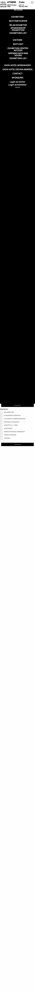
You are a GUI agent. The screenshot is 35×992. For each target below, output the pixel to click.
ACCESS (18, 9)
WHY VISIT (18, 44)
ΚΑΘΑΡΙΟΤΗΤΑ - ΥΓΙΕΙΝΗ (11, 425)
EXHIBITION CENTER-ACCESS (18, 49)
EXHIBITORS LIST (18, 33)
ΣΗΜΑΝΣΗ (7, 438)
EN (16, 87)
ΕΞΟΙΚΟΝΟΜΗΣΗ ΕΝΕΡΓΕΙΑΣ (12, 415)
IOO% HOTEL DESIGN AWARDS (17, 69)
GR (19, 87)
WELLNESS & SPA (9, 412)
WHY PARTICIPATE (18, 20)
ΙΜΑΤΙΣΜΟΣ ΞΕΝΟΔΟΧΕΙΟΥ (11, 422)
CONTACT (17, 73)
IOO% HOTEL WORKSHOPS (17, 65)
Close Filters (17, 405)
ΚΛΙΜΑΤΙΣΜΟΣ (8, 428)
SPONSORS (17, 77)
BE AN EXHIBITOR (18, 25)
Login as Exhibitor (17, 84)
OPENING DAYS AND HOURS (18, 54)
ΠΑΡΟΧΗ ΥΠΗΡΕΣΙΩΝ (10, 435)
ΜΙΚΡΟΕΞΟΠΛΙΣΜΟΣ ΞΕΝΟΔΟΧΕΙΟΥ (14, 432)
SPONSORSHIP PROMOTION (18, 29)
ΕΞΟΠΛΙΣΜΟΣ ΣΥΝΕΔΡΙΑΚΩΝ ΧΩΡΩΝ (14, 419)
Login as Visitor (17, 81)
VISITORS (17, 39)
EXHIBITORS (17, 16)
